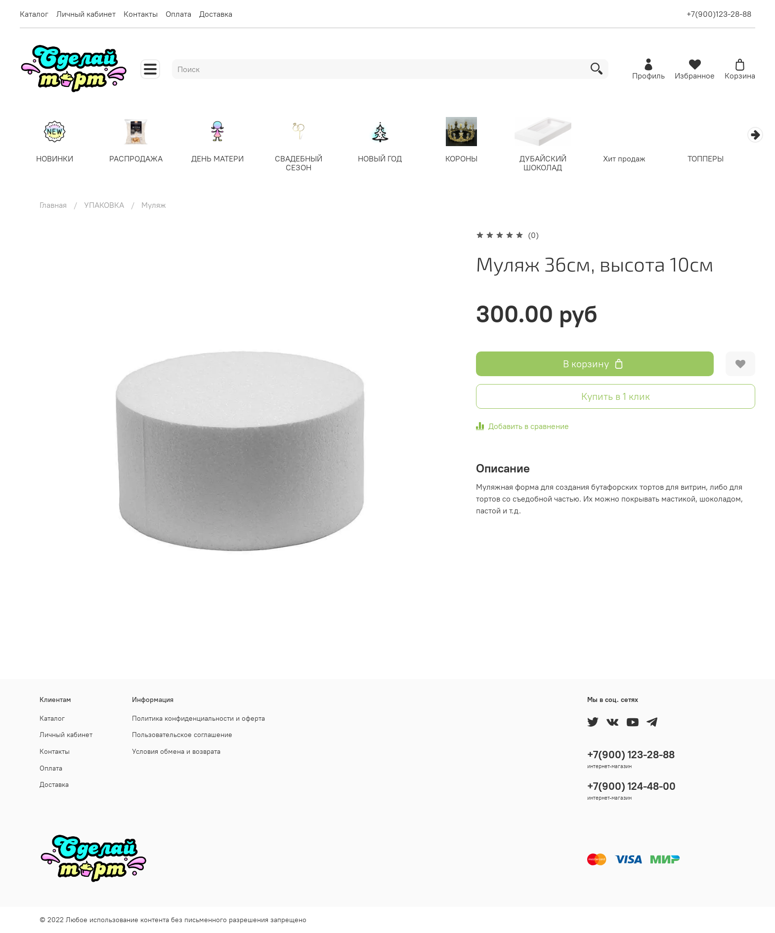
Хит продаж (636, 159)
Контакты (141, 14)
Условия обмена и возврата (176, 751)
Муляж (153, 205)
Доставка (215, 14)
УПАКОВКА (104, 205)
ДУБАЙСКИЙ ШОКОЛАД (553, 163)
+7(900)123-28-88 (719, 14)
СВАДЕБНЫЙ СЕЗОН (304, 163)
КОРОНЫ (471, 159)
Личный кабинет (86, 14)
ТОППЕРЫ (720, 159)
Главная (53, 205)
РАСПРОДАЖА (138, 159)
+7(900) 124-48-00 (631, 786)
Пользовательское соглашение (182, 734)
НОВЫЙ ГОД (388, 159)
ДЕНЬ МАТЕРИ (221, 159)
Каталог (34, 14)
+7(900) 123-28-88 (631, 754)
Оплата (178, 14)
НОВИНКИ (55, 159)
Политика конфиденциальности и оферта (198, 718)
